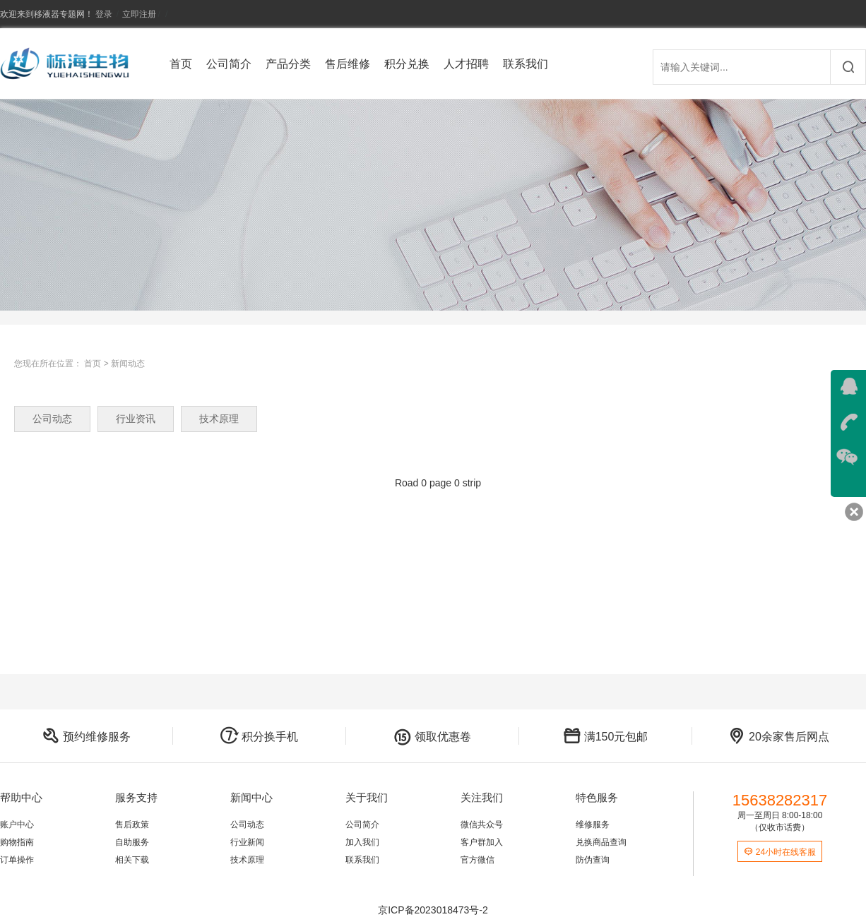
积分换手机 (259, 737)
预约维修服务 (86, 737)
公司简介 (228, 64)
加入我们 (362, 842)
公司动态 (52, 418)
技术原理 (219, 418)
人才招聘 (466, 64)
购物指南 (17, 842)
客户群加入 (482, 842)
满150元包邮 (605, 737)
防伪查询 (593, 860)
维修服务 (593, 824)
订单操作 (17, 860)
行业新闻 (247, 842)
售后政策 (132, 824)
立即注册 (139, 14)
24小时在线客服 (780, 852)
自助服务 (132, 842)
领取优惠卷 (432, 737)
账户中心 (17, 824)
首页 (181, 64)
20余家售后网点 (778, 737)
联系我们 (525, 64)
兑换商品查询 (601, 842)
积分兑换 (406, 64)
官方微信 (477, 860)
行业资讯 (135, 418)
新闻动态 (128, 363)
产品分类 (288, 64)
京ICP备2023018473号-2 (433, 910)
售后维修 (347, 64)
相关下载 (132, 860)
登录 (103, 14)
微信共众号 (482, 824)
